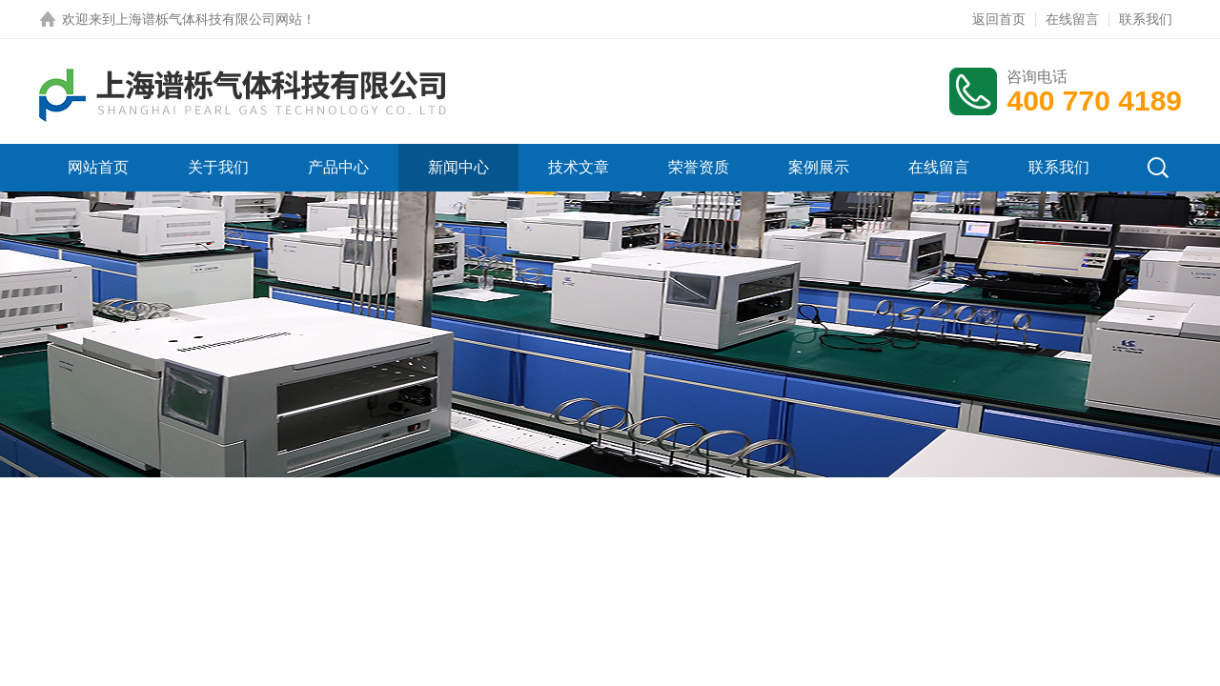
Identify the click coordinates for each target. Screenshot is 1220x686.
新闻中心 (458, 167)
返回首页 (999, 19)
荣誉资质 (698, 167)
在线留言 (1072, 19)
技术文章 (578, 167)
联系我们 (1145, 19)
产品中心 (338, 167)
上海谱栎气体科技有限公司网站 (208, 19)
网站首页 (98, 167)
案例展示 (818, 167)
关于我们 (218, 167)
